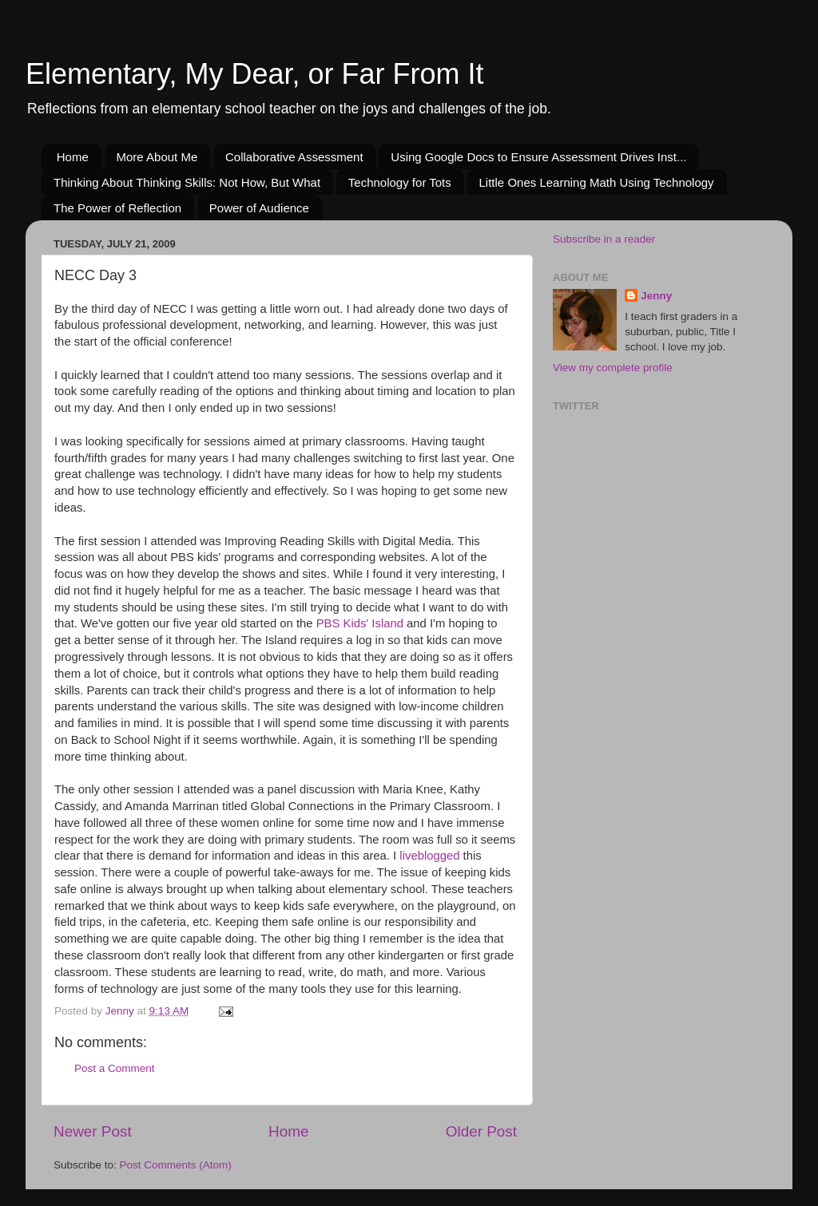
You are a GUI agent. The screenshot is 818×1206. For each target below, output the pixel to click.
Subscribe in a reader (604, 239)
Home (73, 157)
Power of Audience (259, 208)
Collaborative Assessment (294, 157)
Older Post (481, 1131)
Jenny (656, 296)
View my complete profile (613, 368)
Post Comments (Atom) (176, 1165)
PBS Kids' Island (359, 623)
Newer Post (93, 1131)
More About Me (157, 157)
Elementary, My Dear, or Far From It (254, 73)
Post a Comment (114, 1068)
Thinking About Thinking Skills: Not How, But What (187, 182)
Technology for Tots (399, 182)
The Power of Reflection (117, 208)
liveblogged (429, 855)
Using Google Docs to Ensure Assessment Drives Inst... (538, 157)
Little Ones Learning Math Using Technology (596, 182)
